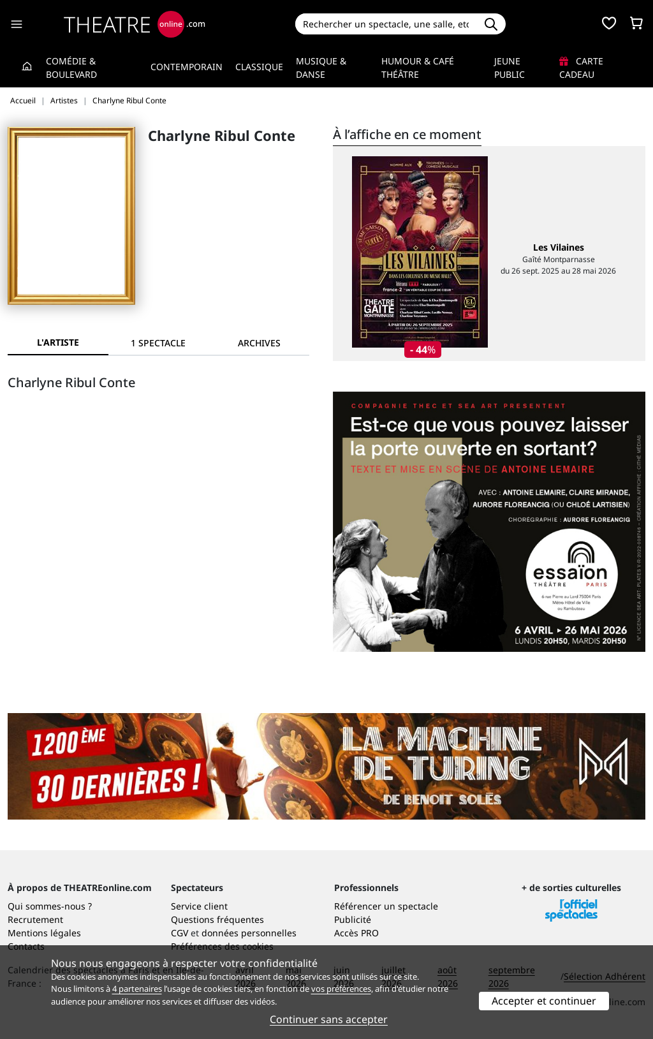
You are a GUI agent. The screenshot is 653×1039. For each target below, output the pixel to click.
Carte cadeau (581, 67)
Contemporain (186, 67)
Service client (199, 906)
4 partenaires (137, 988)
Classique (259, 67)
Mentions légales (44, 933)
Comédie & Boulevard (71, 67)
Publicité (352, 919)
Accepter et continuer (544, 1001)
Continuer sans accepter (329, 1019)
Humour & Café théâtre (417, 67)
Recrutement (35, 919)
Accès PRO (356, 933)
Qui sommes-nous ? (50, 906)
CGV (179, 933)
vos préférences (341, 988)
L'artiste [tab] (58, 342)
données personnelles (249, 933)
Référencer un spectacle (386, 906)
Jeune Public (509, 67)
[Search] (386, 23)
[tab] (158, 343)
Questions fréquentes (217, 919)
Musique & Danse (321, 67)
